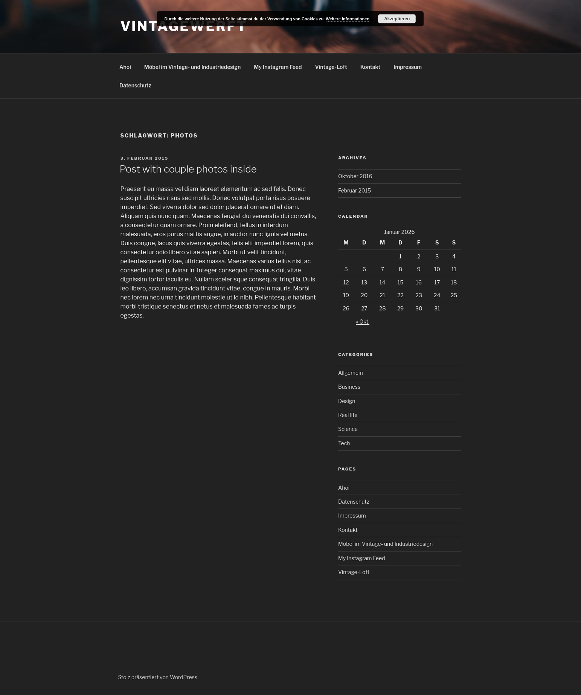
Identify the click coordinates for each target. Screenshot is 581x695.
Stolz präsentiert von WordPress (157, 677)
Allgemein (350, 373)
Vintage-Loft (331, 67)
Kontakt (370, 67)
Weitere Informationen (347, 19)
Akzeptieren (397, 18)
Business (349, 386)
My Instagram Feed (278, 67)
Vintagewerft (183, 26)
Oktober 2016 (355, 176)
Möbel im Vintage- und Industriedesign (192, 67)
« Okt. (362, 321)
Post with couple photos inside (188, 169)
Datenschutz (135, 85)
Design (346, 401)
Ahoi (125, 67)
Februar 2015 (354, 190)
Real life (347, 415)
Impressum (407, 67)
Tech (344, 443)
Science (348, 429)
